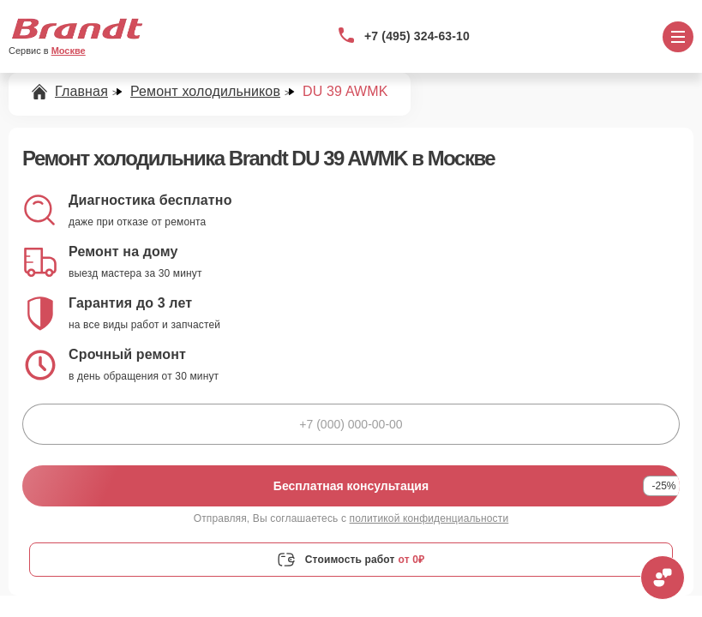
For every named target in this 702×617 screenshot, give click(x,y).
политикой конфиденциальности (429, 518)
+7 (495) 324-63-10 (417, 36)
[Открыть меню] (678, 36)
